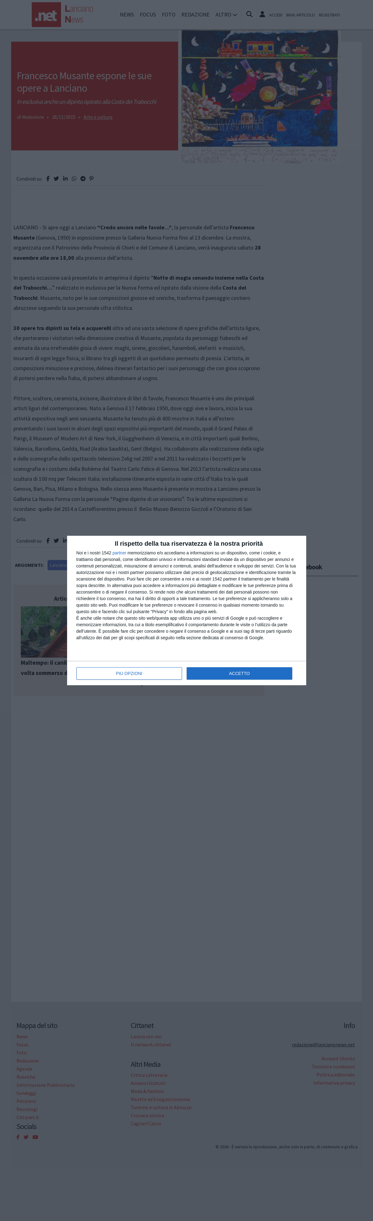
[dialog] (186, 610)
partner (119, 553)
